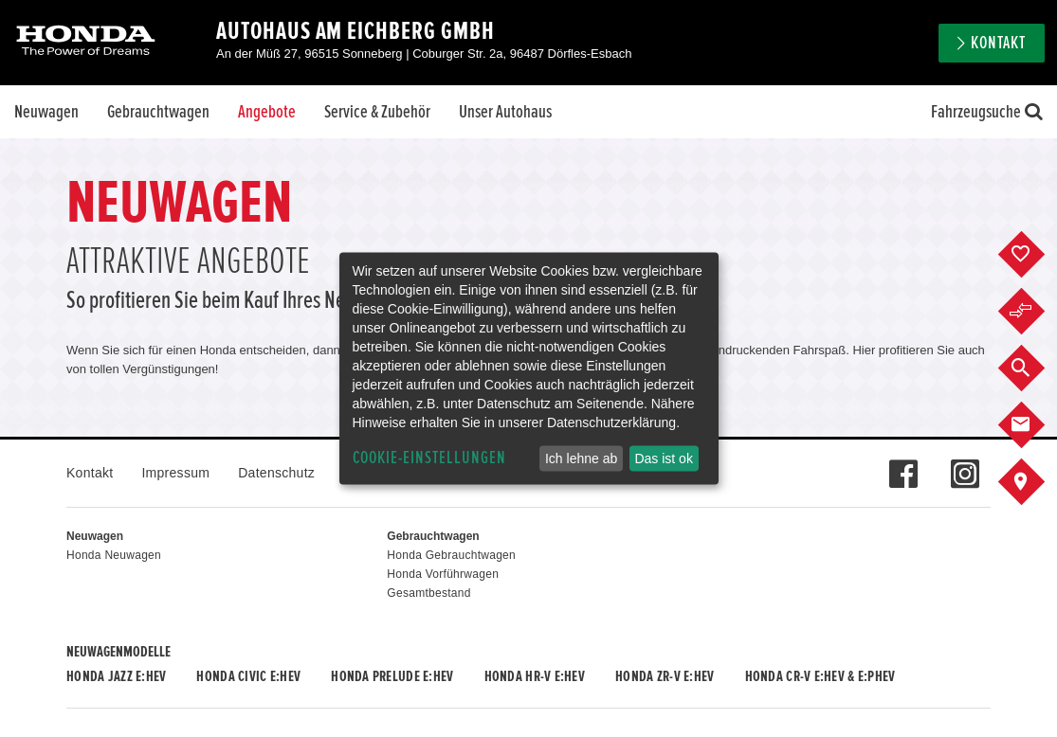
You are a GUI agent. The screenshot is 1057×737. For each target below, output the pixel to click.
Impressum (175, 472)
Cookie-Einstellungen (429, 458)
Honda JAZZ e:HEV (116, 676)
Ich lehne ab (581, 458)
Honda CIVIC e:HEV (248, 676)
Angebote (267, 111)
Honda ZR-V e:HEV (664, 676)
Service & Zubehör (377, 111)
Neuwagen (46, 111)
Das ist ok (663, 458)
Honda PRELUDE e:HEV (392, 676)
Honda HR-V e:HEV (534, 676)
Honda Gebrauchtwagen (451, 555)
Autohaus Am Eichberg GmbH (355, 31)
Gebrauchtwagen (158, 111)
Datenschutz (276, 472)
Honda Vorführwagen (443, 574)
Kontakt (998, 43)
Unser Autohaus (505, 111)
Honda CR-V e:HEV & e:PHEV (820, 676)
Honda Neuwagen (113, 555)
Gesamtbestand (428, 593)
